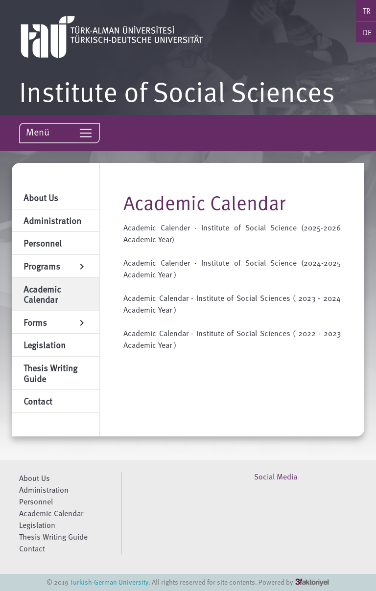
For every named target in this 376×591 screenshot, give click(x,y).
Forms (56, 322)
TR (367, 11)
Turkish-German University (109, 582)
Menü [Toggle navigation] (59, 132)
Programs (56, 266)
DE (367, 32)
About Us (34, 478)
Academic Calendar (51, 513)
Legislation (37, 525)
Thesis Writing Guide (53, 537)
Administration (44, 490)
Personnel (36, 501)
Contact (32, 548)
